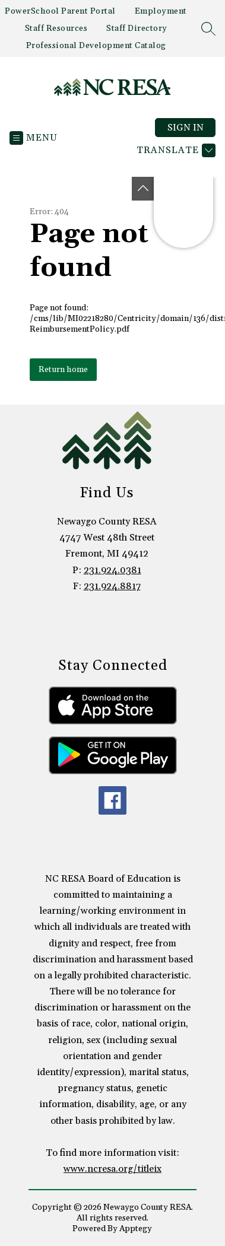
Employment (161, 11)
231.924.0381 (112, 570)
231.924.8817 (112, 586)
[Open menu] (33, 138)
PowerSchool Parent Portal (60, 11)
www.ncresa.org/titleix (112, 1169)
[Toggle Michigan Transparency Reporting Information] (143, 189)
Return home (63, 369)
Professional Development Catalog (96, 45)
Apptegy (135, 1228)
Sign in (185, 128)
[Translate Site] (175, 150)
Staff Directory (136, 28)
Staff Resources (56, 28)
